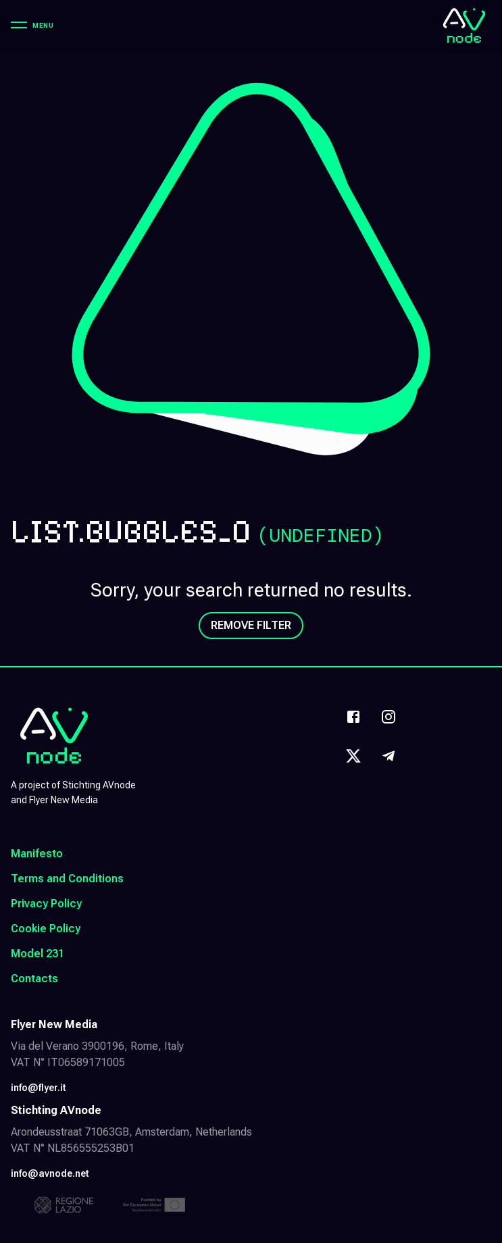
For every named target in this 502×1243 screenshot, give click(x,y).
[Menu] (32, 25)
